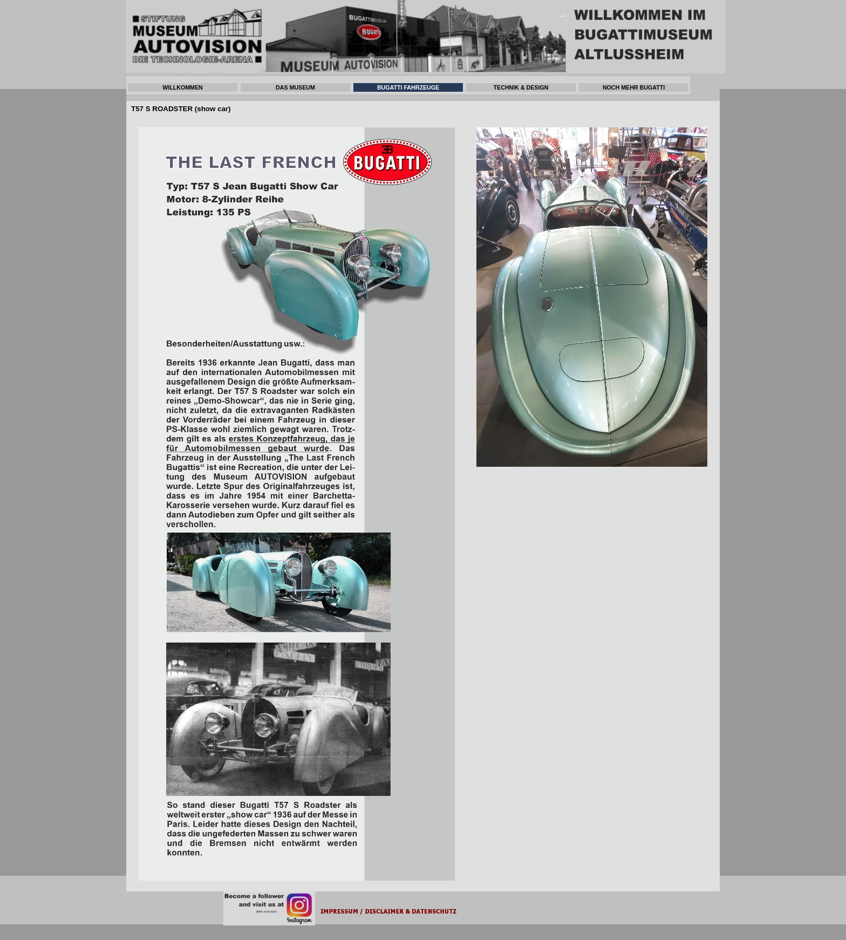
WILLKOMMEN (182, 87)
